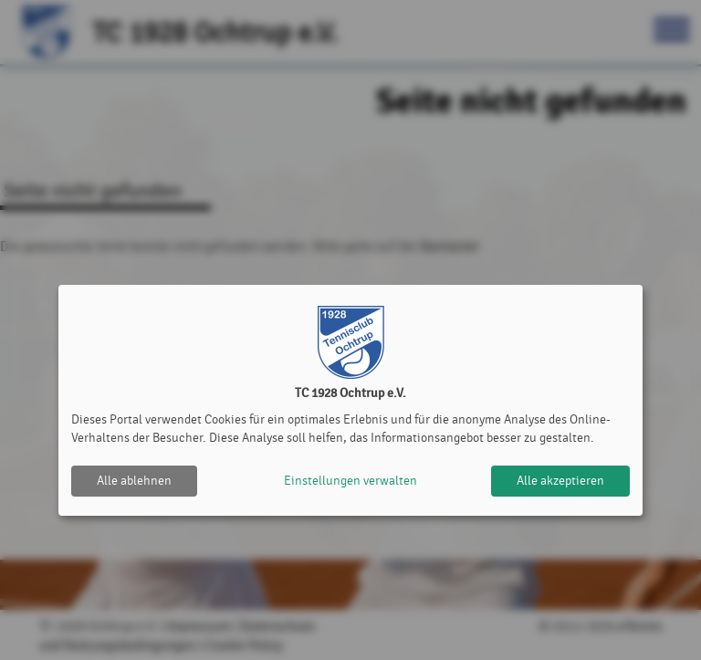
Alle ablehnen (134, 480)
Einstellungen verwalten (350, 480)
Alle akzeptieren (560, 480)
